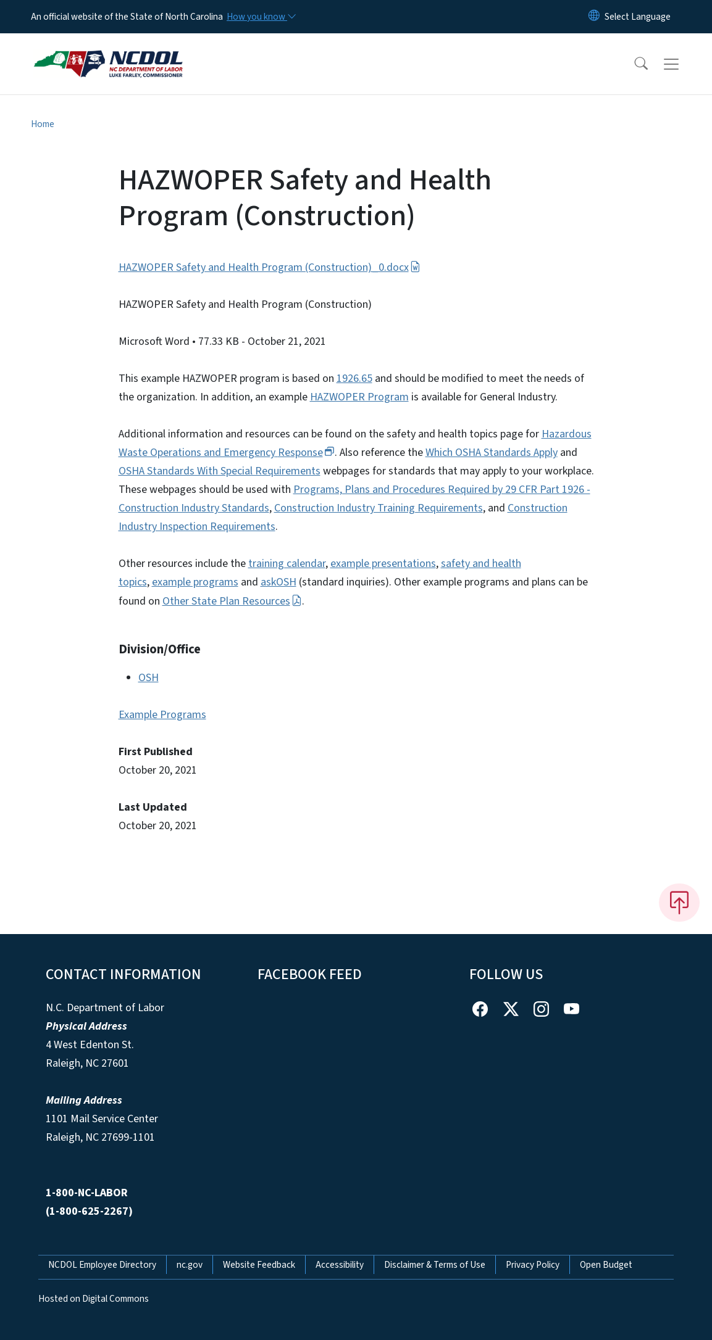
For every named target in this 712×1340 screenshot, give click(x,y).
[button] (633, 64)
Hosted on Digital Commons (93, 1298)
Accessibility (340, 1265)
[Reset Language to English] (594, 16)
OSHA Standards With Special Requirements (219, 471)
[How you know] (260, 16)
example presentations (383, 563)
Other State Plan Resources (232, 601)
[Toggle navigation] (683, 64)
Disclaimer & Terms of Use (434, 1265)
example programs (195, 582)
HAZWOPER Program (359, 397)
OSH (148, 677)
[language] (638, 16)
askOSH (278, 582)
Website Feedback (259, 1265)
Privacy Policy (532, 1265)
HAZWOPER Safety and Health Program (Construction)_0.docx (270, 267)
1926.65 (354, 378)
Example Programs (162, 714)
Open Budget (606, 1265)
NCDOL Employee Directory (102, 1265)
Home (42, 124)
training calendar (286, 563)
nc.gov (190, 1265)
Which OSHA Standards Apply (491, 452)
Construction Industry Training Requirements (378, 508)
